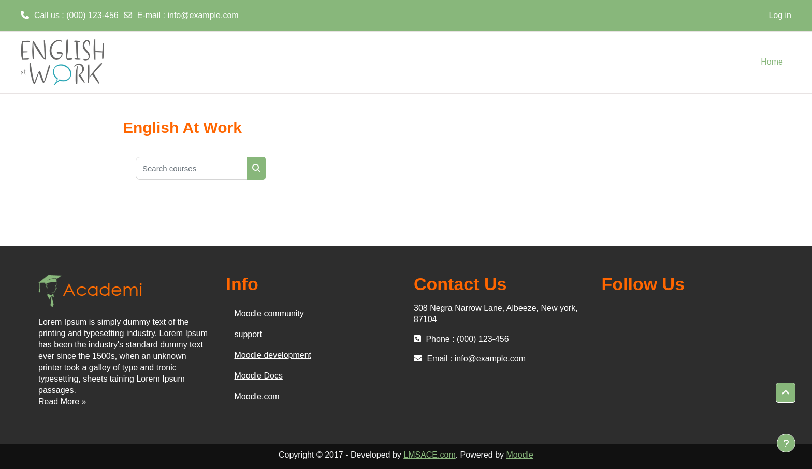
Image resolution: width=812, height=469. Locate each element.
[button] (785, 393)
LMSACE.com (429, 454)
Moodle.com (257, 396)
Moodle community (269, 313)
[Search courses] (192, 168)
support (248, 334)
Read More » (62, 401)
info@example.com (202, 15)
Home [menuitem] (772, 61)
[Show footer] (786, 443)
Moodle (519, 454)
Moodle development (273, 355)
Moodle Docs (259, 375)
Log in (780, 15)
